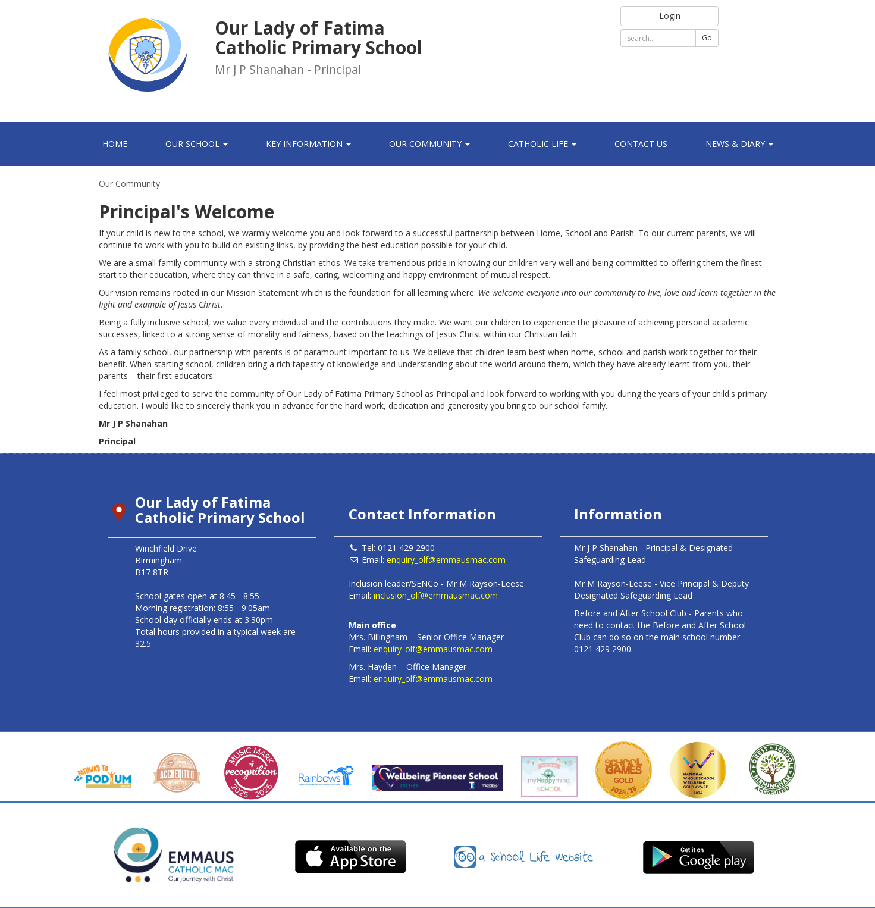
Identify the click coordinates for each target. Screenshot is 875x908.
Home (114, 143)
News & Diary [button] (739, 143)
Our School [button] (196, 143)
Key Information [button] (308, 143)
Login (669, 15)
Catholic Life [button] (542, 143)
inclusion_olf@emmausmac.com (436, 595)
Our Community (129, 183)
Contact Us (640, 143)
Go (707, 38)
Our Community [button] (429, 143)
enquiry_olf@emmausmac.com (446, 559)
